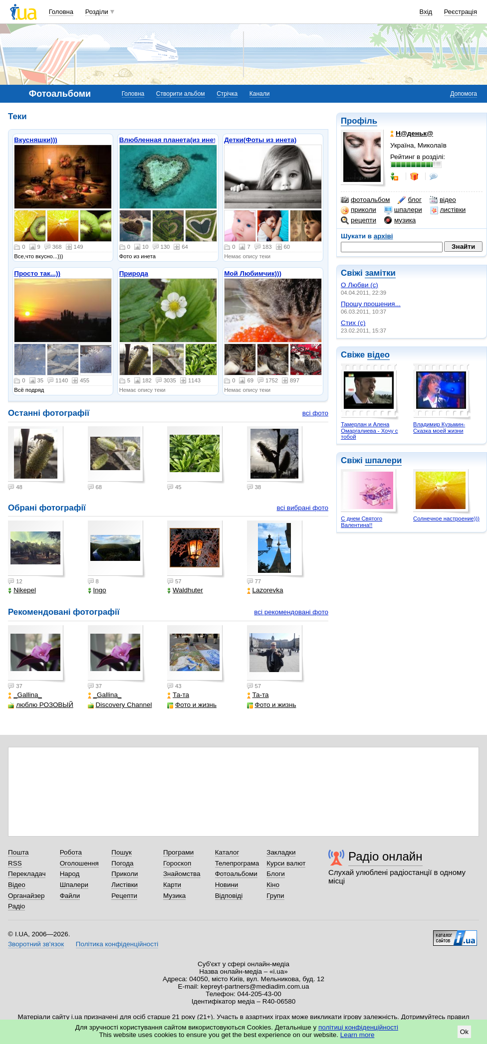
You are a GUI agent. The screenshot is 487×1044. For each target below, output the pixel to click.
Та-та (178, 694)
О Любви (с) (359, 285)
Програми (178, 852)
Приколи (124, 873)
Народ (70, 873)
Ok (464, 1032)
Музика (174, 895)
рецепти (358, 220)
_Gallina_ (25, 694)
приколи (358, 210)
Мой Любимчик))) (252, 273)
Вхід (426, 11)
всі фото (315, 413)
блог (409, 200)
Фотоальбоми (236, 873)
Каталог (227, 852)
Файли (70, 895)
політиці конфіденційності (358, 1027)
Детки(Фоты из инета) (260, 140)
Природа (133, 273)
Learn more (357, 1035)
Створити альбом (180, 93)
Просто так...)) (37, 273)
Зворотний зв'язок (36, 944)
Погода (122, 863)
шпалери (403, 210)
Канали (259, 93)
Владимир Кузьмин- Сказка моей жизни (439, 427)
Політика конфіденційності (117, 944)
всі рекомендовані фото (291, 612)
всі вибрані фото (302, 508)
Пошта (18, 852)
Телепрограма (237, 863)
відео (443, 200)
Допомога (463, 93)
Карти (172, 884)
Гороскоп (177, 863)
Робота (71, 852)
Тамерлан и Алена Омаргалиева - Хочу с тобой (369, 430)
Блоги (275, 873)
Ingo (97, 590)
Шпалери (74, 884)
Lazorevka (265, 590)
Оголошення (79, 863)
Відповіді (229, 895)
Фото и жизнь (192, 704)
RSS (15, 863)
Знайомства (182, 873)
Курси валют (285, 863)
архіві (383, 236)
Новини (227, 884)
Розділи (96, 11)
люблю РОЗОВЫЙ (40, 704)
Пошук (121, 852)
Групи (275, 895)
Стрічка (227, 93)
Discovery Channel (120, 704)
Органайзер (26, 895)
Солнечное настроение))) (446, 519)
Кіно (272, 884)
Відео (16, 884)
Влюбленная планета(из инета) (171, 140)
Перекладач (26, 873)
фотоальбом (365, 200)
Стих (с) (353, 323)
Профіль (359, 121)
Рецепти (124, 895)
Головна (61, 11)
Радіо (16, 906)
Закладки (280, 852)
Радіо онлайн (385, 856)
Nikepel (22, 590)
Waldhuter (185, 590)
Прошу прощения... (371, 304)
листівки (448, 210)
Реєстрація (460, 11)
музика (400, 220)
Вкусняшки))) (35, 140)
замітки (380, 273)
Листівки (124, 884)
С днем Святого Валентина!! (361, 522)
